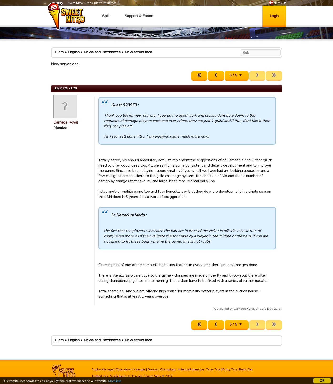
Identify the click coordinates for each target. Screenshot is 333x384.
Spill (105, 16)
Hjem (59, 52)
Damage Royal (65, 122)
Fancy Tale (229, 369)
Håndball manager (191, 369)
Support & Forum (139, 16)
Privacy (137, 376)
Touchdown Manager (130, 369)
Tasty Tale (213, 369)
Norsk (275, 3)
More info (114, 381)
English (74, 52)
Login (274, 16)
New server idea (138, 52)
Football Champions (162, 369)
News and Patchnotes (102, 52)
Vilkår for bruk (120, 376)
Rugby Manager (103, 369)
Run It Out (246, 369)
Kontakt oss (100, 376)
